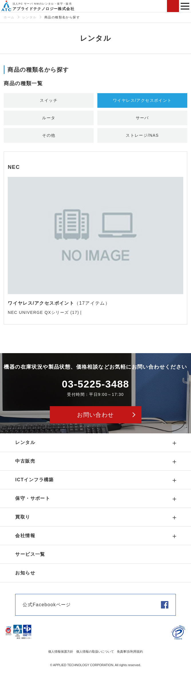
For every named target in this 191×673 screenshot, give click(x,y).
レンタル (29, 17)
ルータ (48, 118)
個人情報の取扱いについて (95, 651)
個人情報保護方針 (60, 651)
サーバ (142, 118)
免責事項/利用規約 (130, 651)
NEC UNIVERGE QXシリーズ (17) (43, 312)
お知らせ (25, 572)
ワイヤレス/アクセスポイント (142, 100)
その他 (48, 135)
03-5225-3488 (95, 384)
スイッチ (49, 100)
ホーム (9, 17)
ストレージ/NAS (142, 135)
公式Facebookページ (47, 604)
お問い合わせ (173, 6)
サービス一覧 (30, 554)
